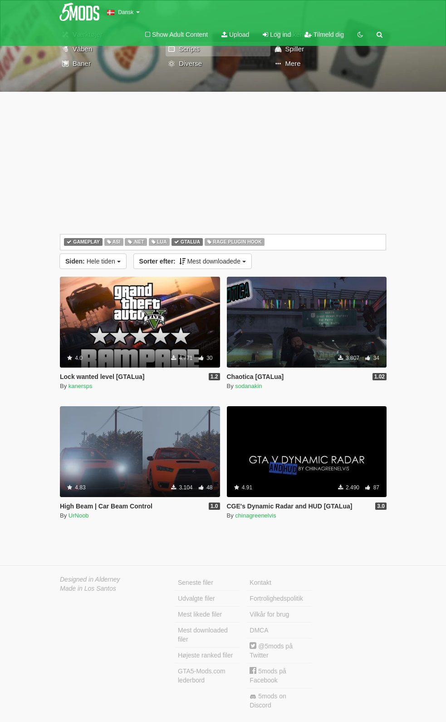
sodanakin (248, 386)
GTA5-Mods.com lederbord (201, 675)
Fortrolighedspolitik (276, 598)
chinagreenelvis (255, 515)
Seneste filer (195, 582)
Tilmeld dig (324, 34)
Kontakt (260, 582)
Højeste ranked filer (205, 655)
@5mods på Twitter (271, 650)
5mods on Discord (268, 700)
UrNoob (79, 515)
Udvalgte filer (196, 598)
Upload (235, 34)
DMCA (259, 630)
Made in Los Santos (88, 588)
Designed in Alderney (90, 579)
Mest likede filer (200, 614)
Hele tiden (93, 261)
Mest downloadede (192, 261)
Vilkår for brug (269, 614)
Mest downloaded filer (203, 635)
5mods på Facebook (268, 675)
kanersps (81, 386)
